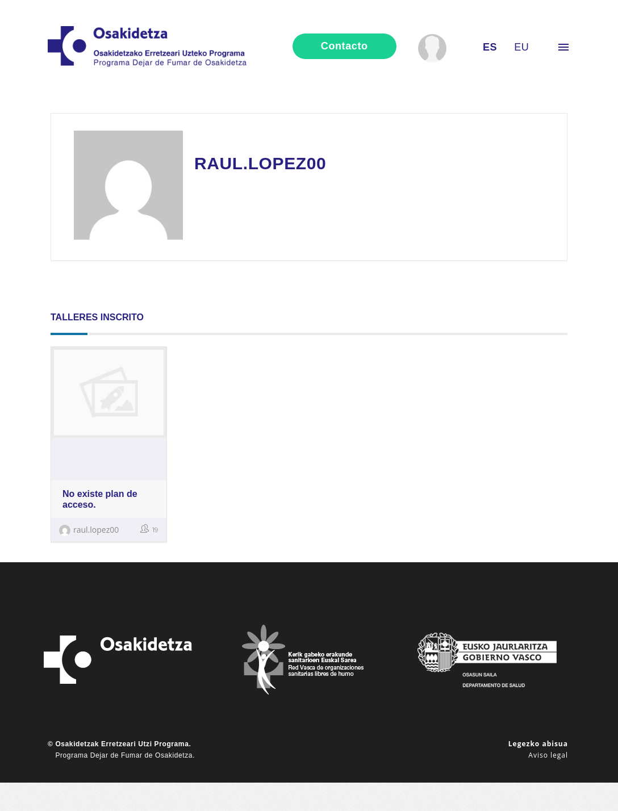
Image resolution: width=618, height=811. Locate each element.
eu (521, 47)
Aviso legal (548, 755)
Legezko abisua (538, 744)
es (490, 47)
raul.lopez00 (89, 529)
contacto (344, 46)
